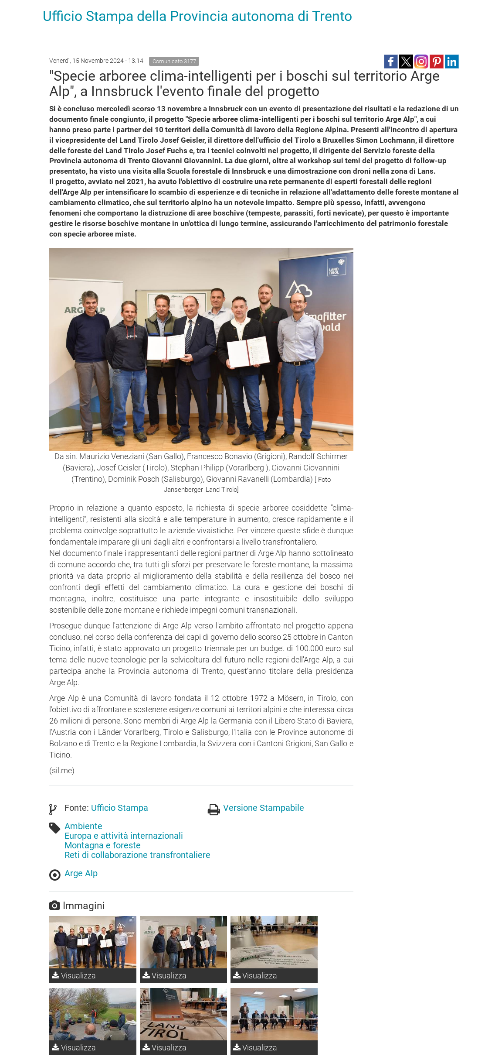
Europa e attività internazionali (123, 835)
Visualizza (74, 975)
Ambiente (83, 826)
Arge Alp (81, 873)
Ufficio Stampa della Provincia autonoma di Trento (197, 16)
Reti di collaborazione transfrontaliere (137, 855)
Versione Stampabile (263, 808)
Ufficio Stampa (119, 808)
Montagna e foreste (102, 845)
